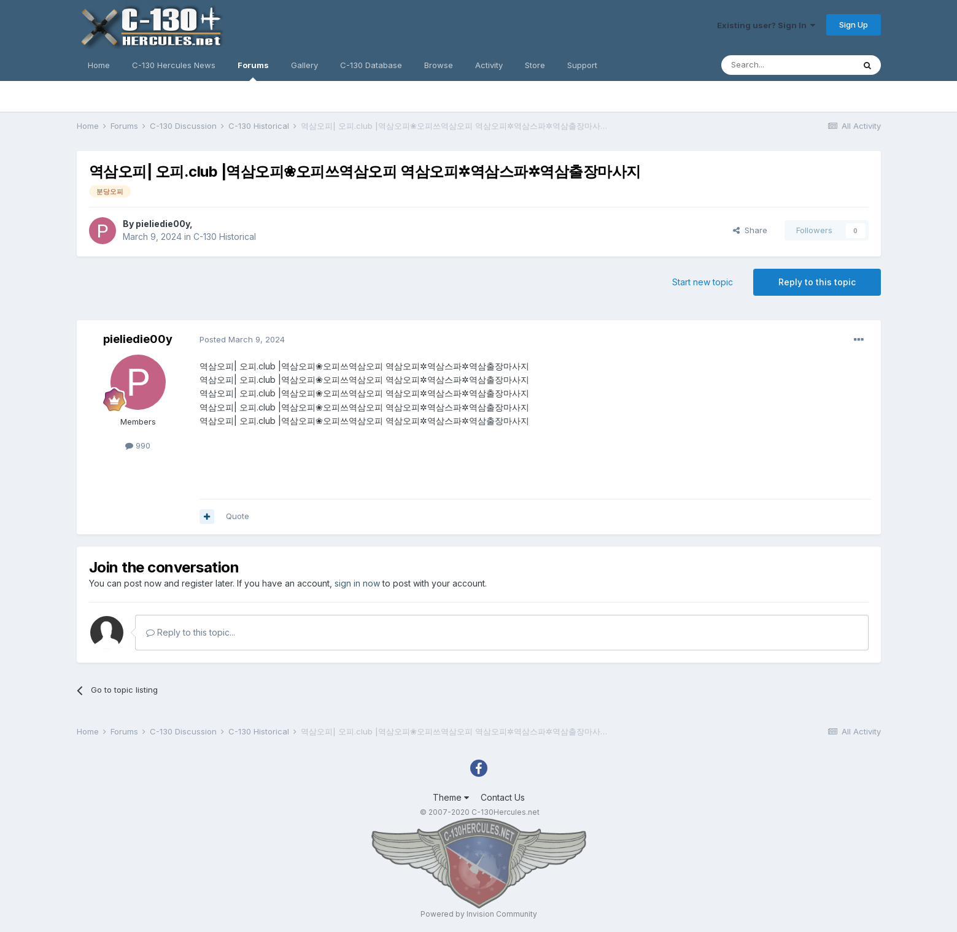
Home (99, 65)
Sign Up (853, 24)
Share (750, 230)
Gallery (304, 65)
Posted (242, 339)
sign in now (357, 583)
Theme (451, 797)
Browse (438, 65)
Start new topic (702, 282)
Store (535, 65)
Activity (489, 65)
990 (137, 445)
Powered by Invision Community (478, 914)
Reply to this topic (817, 282)
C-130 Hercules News (173, 65)
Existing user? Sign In (766, 25)
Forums (253, 70)
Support (582, 65)
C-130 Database (371, 65)
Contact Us (503, 797)
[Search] (787, 65)
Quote (237, 516)
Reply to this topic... (190, 632)
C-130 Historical (224, 236)
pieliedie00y (163, 223)
